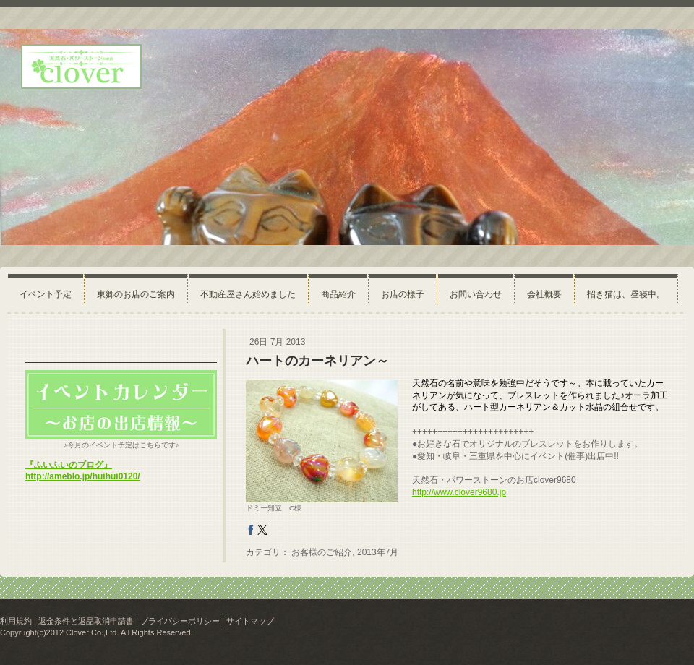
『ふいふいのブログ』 (68, 465)
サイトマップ (250, 621)
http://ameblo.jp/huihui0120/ (82, 476)
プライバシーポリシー (180, 621)
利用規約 (16, 621)
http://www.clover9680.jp (459, 492)
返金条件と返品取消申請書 (86, 621)
